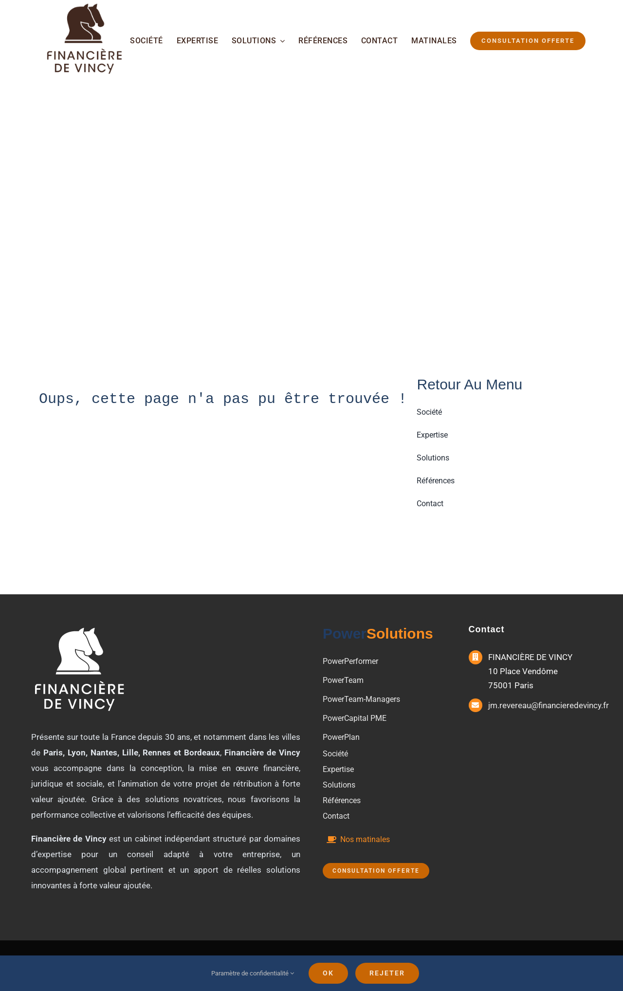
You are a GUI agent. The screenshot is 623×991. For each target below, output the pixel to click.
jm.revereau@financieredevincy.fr (548, 705)
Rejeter (387, 973)
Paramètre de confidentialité (252, 973)
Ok (328, 973)
